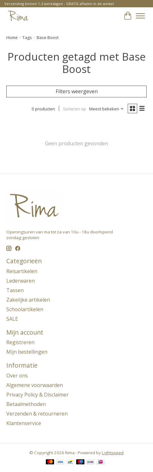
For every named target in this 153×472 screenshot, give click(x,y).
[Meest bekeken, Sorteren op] (106, 109)
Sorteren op (74, 109)
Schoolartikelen (24, 309)
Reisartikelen (21, 271)
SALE (12, 318)
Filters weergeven (77, 91)
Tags (27, 37)
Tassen (15, 290)
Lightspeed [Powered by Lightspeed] (113, 453)
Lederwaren (20, 280)
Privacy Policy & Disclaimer (37, 394)
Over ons (17, 375)
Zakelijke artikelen (28, 299)
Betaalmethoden (26, 404)
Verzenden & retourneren (37, 413)
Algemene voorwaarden (34, 385)
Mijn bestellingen (26, 351)
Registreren (20, 342)
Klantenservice (23, 423)
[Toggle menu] (140, 16)
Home (12, 37)
